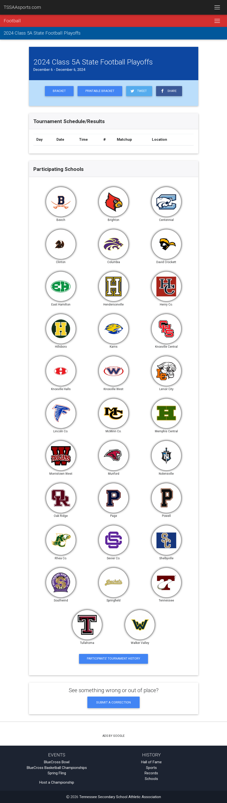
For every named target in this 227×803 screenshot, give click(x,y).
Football (12, 21)
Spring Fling (57, 773)
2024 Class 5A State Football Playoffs (42, 33)
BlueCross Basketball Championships (57, 767)
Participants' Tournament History (113, 658)
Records (151, 773)
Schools (151, 779)
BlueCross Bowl (56, 762)
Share (168, 91)
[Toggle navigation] (217, 7)
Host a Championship (56, 782)
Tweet (138, 91)
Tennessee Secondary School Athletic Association (120, 797)
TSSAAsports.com (22, 7)
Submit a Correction (113, 702)
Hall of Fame (151, 762)
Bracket (59, 91)
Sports (151, 767)
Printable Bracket (99, 91)
